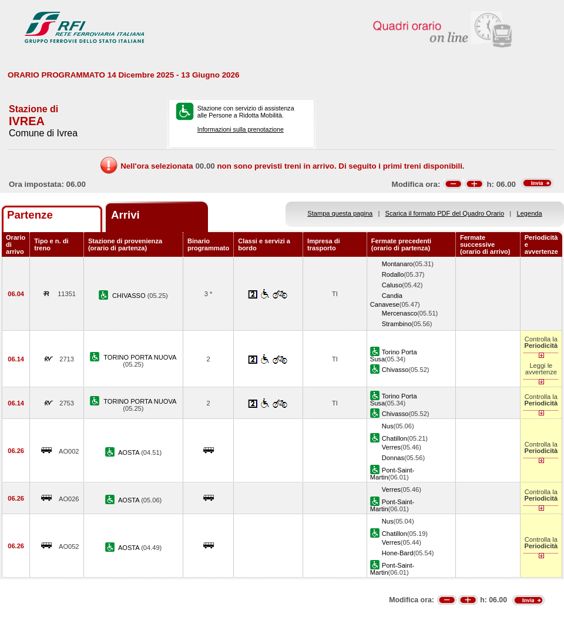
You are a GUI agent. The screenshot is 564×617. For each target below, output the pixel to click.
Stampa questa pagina (339, 213)
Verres (391, 447)
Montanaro (397, 263)
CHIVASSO (129, 295)
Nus (388, 426)
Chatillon (394, 438)
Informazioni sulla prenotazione (240, 129)
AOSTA (129, 452)
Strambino (397, 323)
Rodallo (393, 274)
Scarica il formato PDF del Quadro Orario (445, 213)
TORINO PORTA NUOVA (139, 357)
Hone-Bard (398, 552)
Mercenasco (399, 313)
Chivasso (395, 369)
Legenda (529, 213)
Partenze (30, 215)
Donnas (393, 457)
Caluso (392, 285)
